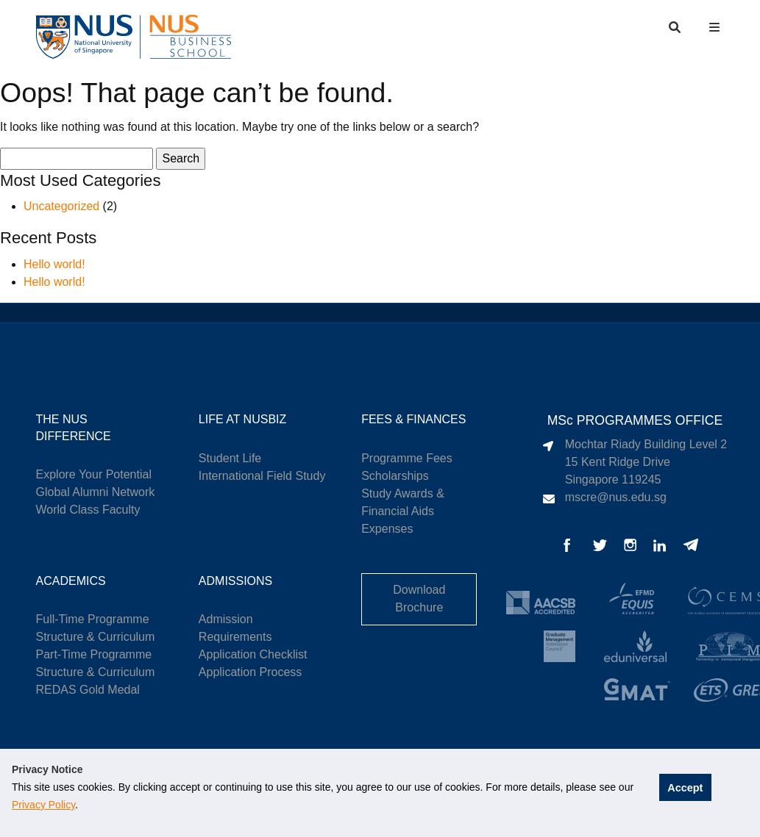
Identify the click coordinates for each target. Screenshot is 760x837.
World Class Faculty (88, 509)
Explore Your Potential (94, 474)
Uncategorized (61, 206)
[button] (716, 27)
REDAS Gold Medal (88, 689)
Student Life (230, 458)
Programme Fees (406, 458)
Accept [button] (685, 787)
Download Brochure (419, 598)
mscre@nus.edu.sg (616, 497)
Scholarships (395, 476)
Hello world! (54, 264)
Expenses (387, 528)
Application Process (250, 672)
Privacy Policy (43, 805)
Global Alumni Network (95, 492)
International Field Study (262, 476)
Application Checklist (253, 654)
